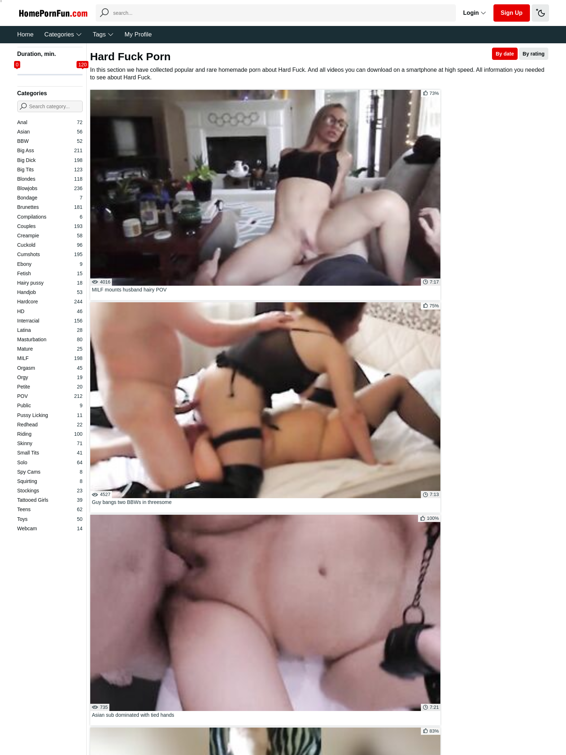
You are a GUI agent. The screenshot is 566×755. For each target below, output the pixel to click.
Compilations (50, 217)
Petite (50, 386)
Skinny (50, 443)
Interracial (50, 320)
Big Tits (50, 169)
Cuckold (50, 245)
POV (50, 396)
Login (474, 13)
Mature (50, 349)
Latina (50, 330)
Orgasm (50, 368)
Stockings (50, 490)
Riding (50, 434)
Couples (50, 226)
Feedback (272, 727)
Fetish (50, 273)
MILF (50, 358)
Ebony (50, 264)
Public (50, 405)
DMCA (297, 727)
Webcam (50, 528)
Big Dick (50, 160)
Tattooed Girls (50, 500)
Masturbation (50, 339)
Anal (50, 122)
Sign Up (511, 13)
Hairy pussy (50, 283)
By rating (534, 54)
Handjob (50, 292)
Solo (50, 462)
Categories (63, 34)
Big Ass (50, 150)
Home (25, 34)
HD (50, 311)
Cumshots (50, 254)
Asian (50, 131)
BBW (50, 141)
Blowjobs (50, 188)
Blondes (50, 179)
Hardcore (50, 301)
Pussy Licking (50, 415)
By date (505, 54)
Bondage (50, 197)
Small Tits (50, 452)
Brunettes (50, 207)
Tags (103, 34)
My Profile (138, 34)
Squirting (50, 481)
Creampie (50, 235)
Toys (50, 519)
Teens (50, 509)
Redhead (50, 424)
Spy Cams (50, 472)
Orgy (50, 377)
